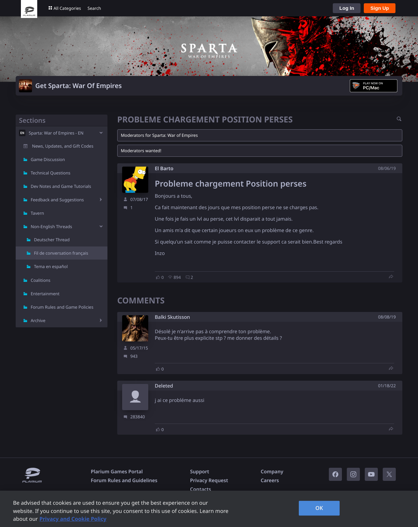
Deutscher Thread (52, 240)
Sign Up (379, 8)
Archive (38, 320)
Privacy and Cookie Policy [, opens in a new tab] (73, 518)
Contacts (200, 489)
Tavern (37, 213)
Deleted (164, 386)
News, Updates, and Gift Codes (62, 146)
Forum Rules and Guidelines (124, 480)
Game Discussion (48, 159)
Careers (270, 480)
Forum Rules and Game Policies (62, 307)
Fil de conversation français (61, 253)
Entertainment (45, 294)
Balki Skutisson (172, 317)
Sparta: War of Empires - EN (56, 133)
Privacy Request (209, 480)
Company (272, 471)
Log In (346, 8)
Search (94, 8)
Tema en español (51, 266)
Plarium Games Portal (117, 471)
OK (319, 508)
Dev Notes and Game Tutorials (61, 186)
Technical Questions (51, 173)
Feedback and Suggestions (57, 200)
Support (199, 471)
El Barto (164, 168)
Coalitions (40, 280)
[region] (209, 509)
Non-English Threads (51, 226)
